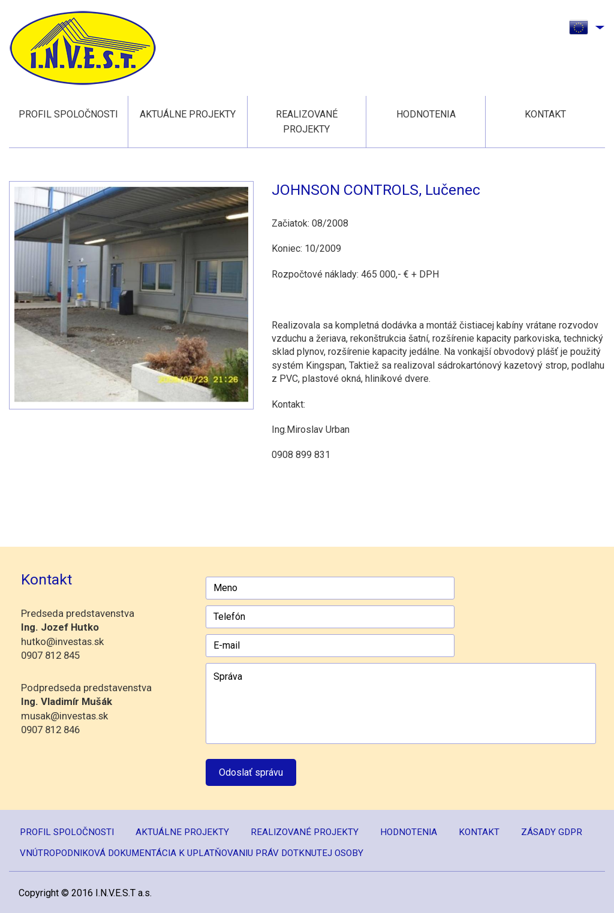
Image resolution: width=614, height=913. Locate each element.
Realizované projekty (307, 122)
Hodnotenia (426, 114)
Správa (401, 703)
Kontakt (545, 114)
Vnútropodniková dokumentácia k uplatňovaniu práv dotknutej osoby (191, 853)
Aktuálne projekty (188, 114)
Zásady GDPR (551, 832)
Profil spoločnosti (68, 114)
